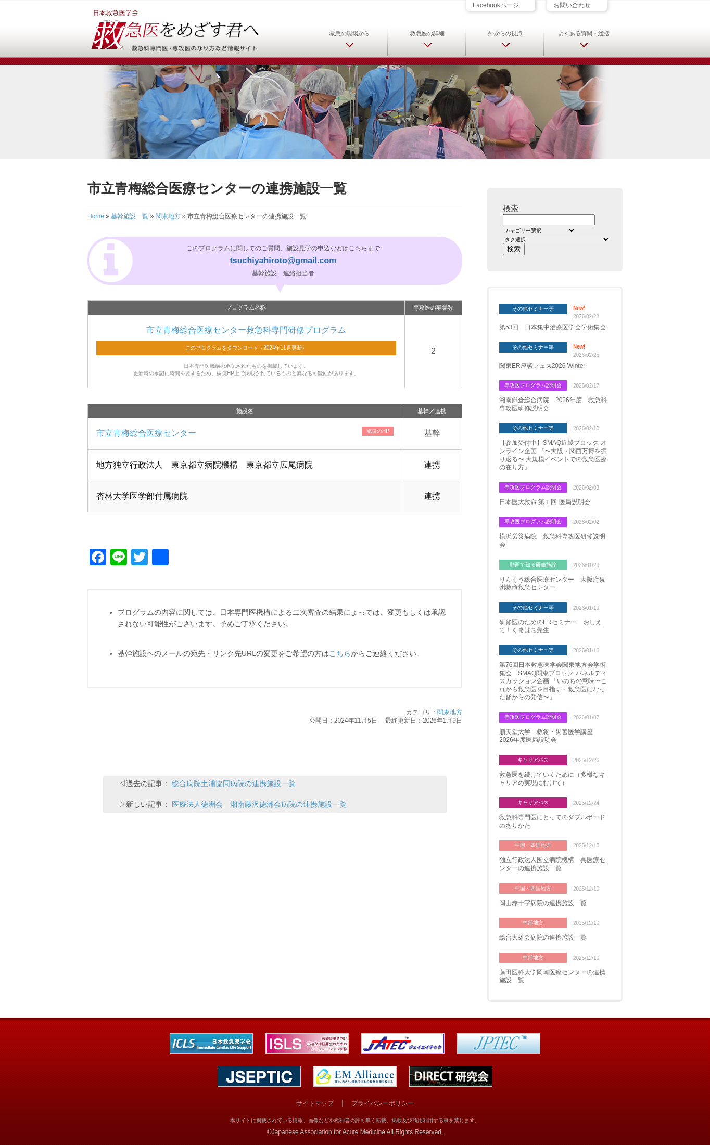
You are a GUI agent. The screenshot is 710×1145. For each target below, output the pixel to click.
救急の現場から (349, 33)
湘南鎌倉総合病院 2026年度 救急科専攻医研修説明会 (553, 404)
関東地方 (168, 216)
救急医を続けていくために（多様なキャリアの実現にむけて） (552, 779)
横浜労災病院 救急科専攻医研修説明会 (552, 540)
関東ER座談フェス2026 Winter (542, 365)
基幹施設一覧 (129, 216)
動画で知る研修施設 (533, 565)
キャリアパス (533, 760)
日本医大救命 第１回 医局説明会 (544, 502)
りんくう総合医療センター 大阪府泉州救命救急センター (552, 583)
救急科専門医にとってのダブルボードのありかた (552, 821)
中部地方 (533, 922)
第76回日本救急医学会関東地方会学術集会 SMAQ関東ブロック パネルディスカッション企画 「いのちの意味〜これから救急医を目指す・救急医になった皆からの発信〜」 (553, 681)
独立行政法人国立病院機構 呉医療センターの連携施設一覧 (552, 864)
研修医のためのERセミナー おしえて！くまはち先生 (550, 626)
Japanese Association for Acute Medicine (328, 1132)
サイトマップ (315, 1103)
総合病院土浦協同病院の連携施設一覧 (234, 783)
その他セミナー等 (533, 309)
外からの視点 (505, 33)
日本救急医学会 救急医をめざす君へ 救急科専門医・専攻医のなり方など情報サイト (174, 29)
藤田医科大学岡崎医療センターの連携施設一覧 (552, 976)
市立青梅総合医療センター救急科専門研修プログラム (246, 330)
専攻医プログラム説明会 (533, 385)
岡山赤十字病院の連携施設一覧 (543, 903)
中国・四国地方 (533, 845)
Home (95, 216)
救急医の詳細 (427, 33)
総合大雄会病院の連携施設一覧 (543, 937)
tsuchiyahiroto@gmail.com (283, 260)
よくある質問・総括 (584, 33)
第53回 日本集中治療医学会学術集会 (552, 327)
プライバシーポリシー (382, 1103)
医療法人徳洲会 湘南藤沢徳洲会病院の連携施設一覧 (259, 804)
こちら (340, 653)
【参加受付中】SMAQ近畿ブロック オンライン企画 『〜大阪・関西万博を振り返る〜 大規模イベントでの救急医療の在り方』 (553, 455)
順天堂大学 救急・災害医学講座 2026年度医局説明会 (549, 736)
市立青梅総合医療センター (146, 433)
